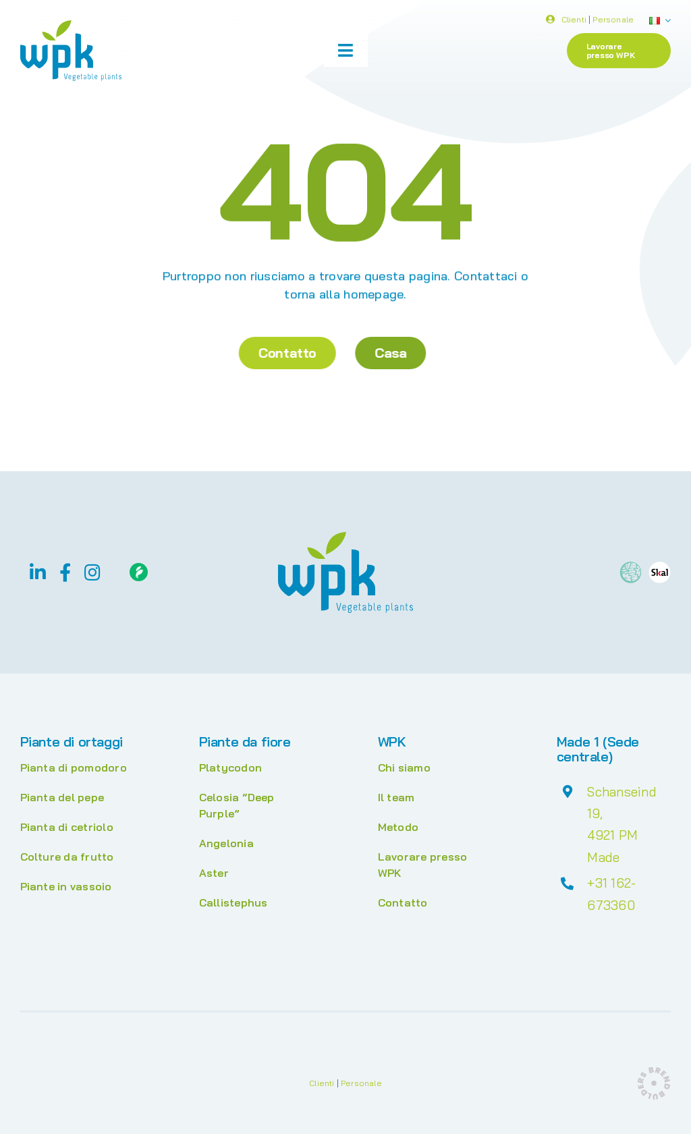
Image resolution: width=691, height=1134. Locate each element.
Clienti (573, 22)
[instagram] (92, 572)
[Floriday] (139, 568)
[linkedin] (38, 572)
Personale (613, 22)
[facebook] (65, 572)
